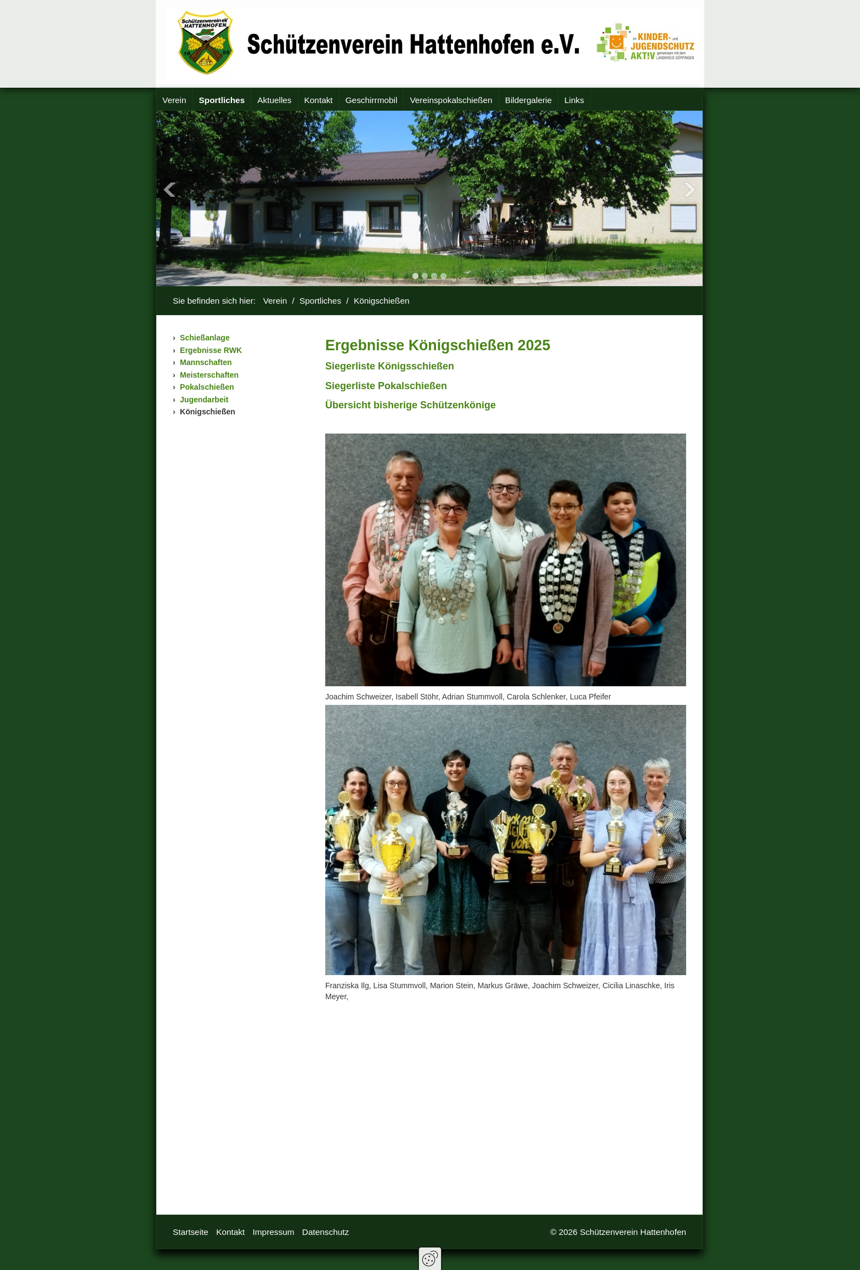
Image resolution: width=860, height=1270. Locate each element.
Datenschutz (325, 1232)
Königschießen (207, 411)
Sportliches (222, 100)
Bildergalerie (528, 100)
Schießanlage (205, 337)
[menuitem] (174, 100)
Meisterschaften (209, 375)
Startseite (190, 1232)
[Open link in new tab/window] (410, 405)
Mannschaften (206, 362)
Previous (169, 189)
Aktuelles (274, 100)
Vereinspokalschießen (451, 100)
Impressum (274, 1232)
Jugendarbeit (204, 399)
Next (689, 189)
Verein (174, 100)
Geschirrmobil (372, 100)
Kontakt (318, 100)
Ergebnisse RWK (211, 350)
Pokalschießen (207, 387)
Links (574, 100)
